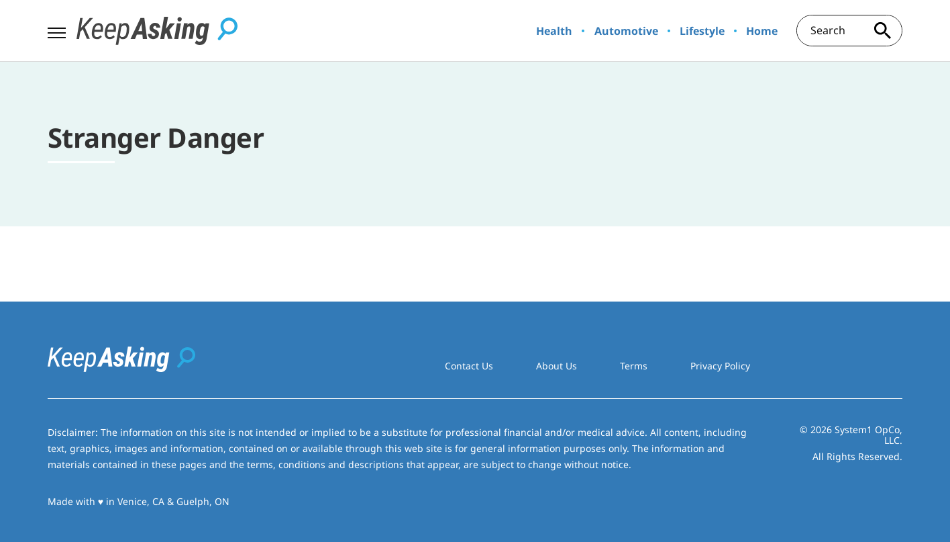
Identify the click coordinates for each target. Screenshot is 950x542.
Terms (633, 365)
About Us (556, 365)
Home (762, 31)
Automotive (626, 31)
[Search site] (882, 30)
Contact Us (469, 365)
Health (554, 31)
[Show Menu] (57, 29)
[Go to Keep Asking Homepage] (156, 31)
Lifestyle (702, 31)
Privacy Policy (720, 365)
